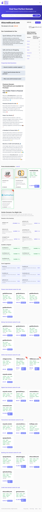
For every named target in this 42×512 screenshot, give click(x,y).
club (9, 362)
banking (4, 461)
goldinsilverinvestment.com (12, 307)
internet (31, 174)
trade (31, 298)
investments (5, 311)
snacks (23, 363)
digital (4, 377)
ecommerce (31, 175)
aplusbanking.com (9, 472)
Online (28, 47)
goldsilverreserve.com (10, 293)
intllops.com (33, 424)
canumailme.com (35, 391)
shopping (7, 361)
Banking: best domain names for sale (11, 452)
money (9, 311)
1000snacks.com (21, 359)
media (36, 395)
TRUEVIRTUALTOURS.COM (7, 201)
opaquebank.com (8, 438)
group (21, 461)
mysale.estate (7, 374)
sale (3, 379)
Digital (28, 49)
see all (18, 166)
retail (4, 363)
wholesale (21, 361)
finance (6, 295)
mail (17, 397)
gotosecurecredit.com (23, 491)
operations (31, 430)
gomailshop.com (21, 391)
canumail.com (7, 405)
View (19, 223)
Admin (36, 508)
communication (32, 396)
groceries (7, 363)
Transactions (29, 52)
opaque (4, 444)
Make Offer (38, 22)
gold (3, 295)
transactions (8, 377)
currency (10, 298)
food (7, 362)
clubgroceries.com (9, 359)
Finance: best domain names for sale (11, 289)
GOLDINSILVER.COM (19, 180)
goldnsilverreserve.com (23, 293)
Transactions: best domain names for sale (12, 420)
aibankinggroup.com (23, 457)
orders (20, 363)
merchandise (18, 362)
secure (17, 496)
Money (28, 44)
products (34, 172)
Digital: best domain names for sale (10, 387)
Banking (28, 55)
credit (34, 461)
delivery (36, 175)
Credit (28, 58)
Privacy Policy (26, 508)
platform (37, 396)
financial (8, 461)
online (31, 172)
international (37, 428)
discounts (31, 362)
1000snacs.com (34, 359)
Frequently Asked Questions (8, 63)
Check (18, 267)
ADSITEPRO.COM (5, 180)
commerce (4, 376)
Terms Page (32, 508)
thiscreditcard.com (10, 22)
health (34, 174)
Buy (19, 248)
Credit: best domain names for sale (10, 487)
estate (6, 379)
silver (7, 298)
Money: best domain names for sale (10, 322)
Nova (40, 508)
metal (4, 298)
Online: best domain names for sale (10, 355)
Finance (28, 41)
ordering (31, 363)
